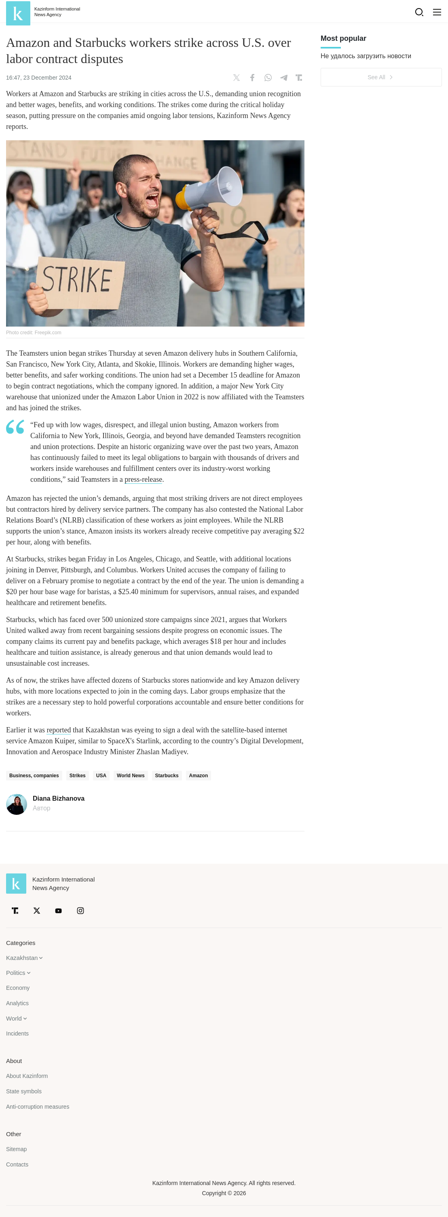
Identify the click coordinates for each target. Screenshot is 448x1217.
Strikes (78, 775)
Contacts (17, 1164)
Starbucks (167, 775)
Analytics (17, 1003)
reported (58, 730)
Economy (18, 988)
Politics (15, 972)
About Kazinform (27, 1076)
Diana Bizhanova (59, 798)
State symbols (24, 1091)
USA (101, 775)
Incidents (17, 1033)
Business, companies (34, 775)
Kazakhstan (22, 957)
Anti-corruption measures (37, 1106)
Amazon (198, 775)
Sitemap (16, 1149)
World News (130, 775)
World (14, 1018)
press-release (143, 479)
